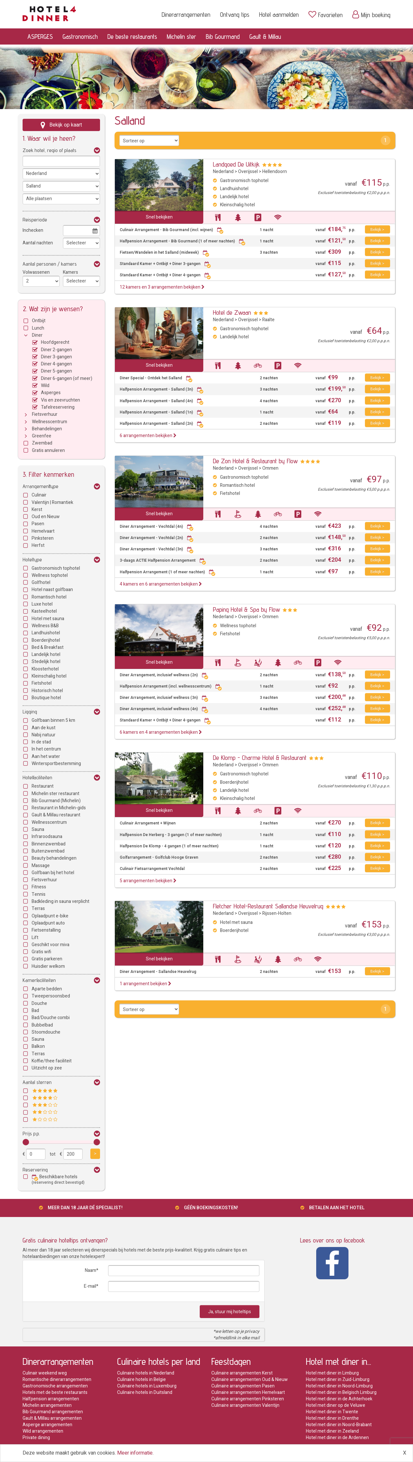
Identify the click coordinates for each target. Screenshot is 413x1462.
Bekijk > (377, 229)
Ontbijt (38, 320)
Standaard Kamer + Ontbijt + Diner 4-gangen (165, 275)
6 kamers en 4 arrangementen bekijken (161, 732)
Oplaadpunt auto (48, 923)
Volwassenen (36, 272)
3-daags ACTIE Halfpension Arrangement (163, 560)
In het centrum (46, 749)
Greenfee (41, 436)
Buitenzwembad (48, 851)
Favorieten (325, 14)
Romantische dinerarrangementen (57, 1379)
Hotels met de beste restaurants (55, 1392)
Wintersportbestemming (56, 763)
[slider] (26, 1142)
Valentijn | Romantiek (52, 502)
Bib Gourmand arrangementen (53, 1411)
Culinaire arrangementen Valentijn (245, 1405)
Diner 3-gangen (56, 356)
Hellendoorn (274, 171)
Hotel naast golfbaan (52, 589)
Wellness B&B (45, 625)
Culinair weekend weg (45, 1373)
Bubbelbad (42, 1025)
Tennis (38, 894)
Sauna (38, 829)
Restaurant (43, 786)
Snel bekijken (159, 217)
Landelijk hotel (46, 654)
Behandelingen (47, 428)
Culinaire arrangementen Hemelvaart (248, 1392)
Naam (90, 1270)
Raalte (268, 319)
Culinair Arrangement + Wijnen (148, 823)
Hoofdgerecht (55, 342)
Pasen (38, 523)
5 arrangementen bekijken (148, 880)
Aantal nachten (38, 243)
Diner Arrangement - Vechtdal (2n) (157, 538)
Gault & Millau (265, 36)
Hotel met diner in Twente (332, 1411)
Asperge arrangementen (47, 1424)
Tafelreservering (58, 407)
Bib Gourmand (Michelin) (56, 800)
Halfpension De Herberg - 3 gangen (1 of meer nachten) (171, 835)
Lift (35, 937)
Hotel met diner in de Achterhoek (339, 1399)
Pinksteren (43, 538)
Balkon (38, 1046)
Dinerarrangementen (186, 14)
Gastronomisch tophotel (56, 568)
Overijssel (248, 171)
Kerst (37, 509)
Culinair (39, 495)
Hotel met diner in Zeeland (332, 1431)
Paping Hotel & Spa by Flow (246, 609)
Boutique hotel (46, 697)
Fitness (39, 887)
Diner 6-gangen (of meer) (66, 378)
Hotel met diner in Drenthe (332, 1418)
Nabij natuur (43, 734)
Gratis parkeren (47, 959)
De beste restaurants (132, 36)
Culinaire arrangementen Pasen (243, 1386)
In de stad (41, 742)
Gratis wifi (41, 951)
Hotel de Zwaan (232, 312)
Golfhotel (41, 582)
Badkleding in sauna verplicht (60, 901)
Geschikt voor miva (50, 944)
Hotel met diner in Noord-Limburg (339, 1386)
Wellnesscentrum (49, 421)
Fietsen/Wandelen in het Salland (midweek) (164, 252)
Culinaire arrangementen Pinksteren (247, 1399)
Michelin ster (181, 36)
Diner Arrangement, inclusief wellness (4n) (164, 709)
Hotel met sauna (48, 618)
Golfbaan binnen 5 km (53, 720)
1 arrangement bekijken (145, 983)
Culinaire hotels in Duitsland (144, 1392)
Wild (45, 385)
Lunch (38, 328)
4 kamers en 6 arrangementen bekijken (161, 584)
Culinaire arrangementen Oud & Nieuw (249, 1379)
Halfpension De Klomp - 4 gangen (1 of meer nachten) (169, 846)
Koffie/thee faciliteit (52, 1061)
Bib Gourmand (223, 36)
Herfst (38, 545)
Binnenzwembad (48, 844)
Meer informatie (135, 1453)
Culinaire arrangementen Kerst (242, 1373)
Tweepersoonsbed (51, 996)
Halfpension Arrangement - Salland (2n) (162, 423)
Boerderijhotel (46, 640)
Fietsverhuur (44, 414)
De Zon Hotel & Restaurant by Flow (255, 461)
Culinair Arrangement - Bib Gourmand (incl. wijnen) (172, 230)
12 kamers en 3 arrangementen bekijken (162, 287)
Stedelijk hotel (46, 661)
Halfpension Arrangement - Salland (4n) (162, 401)
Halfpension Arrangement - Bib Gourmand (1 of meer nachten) (183, 241)
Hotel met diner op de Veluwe (335, 1405)
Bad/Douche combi (51, 1017)
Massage (41, 865)
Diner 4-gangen (56, 364)
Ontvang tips (234, 14)
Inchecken (33, 230)
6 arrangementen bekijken (148, 435)
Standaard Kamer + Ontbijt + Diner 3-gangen (165, 264)
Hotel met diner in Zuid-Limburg (337, 1379)
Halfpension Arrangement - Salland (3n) (162, 389)
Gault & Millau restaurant (56, 815)
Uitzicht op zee (47, 1068)
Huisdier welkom (48, 966)
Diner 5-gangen (56, 371)
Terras (38, 908)
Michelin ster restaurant (55, 793)
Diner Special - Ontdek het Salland (156, 378)
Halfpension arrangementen (51, 1399)
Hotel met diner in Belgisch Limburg (341, 1392)
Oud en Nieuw (46, 516)
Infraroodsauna (47, 836)
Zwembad (42, 443)
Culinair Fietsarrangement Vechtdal (152, 869)
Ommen (270, 468)
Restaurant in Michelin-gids (59, 807)
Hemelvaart (43, 531)
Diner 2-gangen (56, 349)
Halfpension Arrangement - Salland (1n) (162, 412)
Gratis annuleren (48, 450)
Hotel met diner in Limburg (332, 1373)
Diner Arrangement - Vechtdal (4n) (157, 526)
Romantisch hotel (49, 597)
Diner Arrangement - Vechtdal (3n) (157, 549)
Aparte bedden (47, 989)
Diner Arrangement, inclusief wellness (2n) (164, 675)
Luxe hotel (42, 604)
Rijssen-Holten (276, 913)
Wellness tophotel (50, 575)
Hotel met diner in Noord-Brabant (339, 1424)
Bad (35, 1010)
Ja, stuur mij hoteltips (229, 1311)
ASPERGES (40, 36)
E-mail (90, 1286)
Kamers (70, 272)
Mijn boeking (371, 14)
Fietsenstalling (46, 930)
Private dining (36, 1437)
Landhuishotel (46, 632)
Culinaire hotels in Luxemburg (146, 1386)
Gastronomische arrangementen (55, 1386)
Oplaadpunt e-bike (50, 916)
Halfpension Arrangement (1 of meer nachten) (168, 572)
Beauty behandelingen (54, 858)
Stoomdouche (46, 1032)
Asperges (51, 392)
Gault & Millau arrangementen (52, 1418)
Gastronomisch (80, 36)
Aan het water (46, 756)
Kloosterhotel (45, 669)
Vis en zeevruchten (60, 400)
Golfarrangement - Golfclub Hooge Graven (159, 857)
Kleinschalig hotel (49, 676)
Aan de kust (43, 727)
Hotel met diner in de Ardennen (337, 1437)
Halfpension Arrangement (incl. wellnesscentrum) (171, 686)
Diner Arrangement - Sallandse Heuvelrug (158, 972)
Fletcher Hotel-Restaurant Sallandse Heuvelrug (268, 906)
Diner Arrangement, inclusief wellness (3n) (164, 697)
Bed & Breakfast (48, 647)
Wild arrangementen (43, 1431)
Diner (37, 335)
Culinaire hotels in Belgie (141, 1379)
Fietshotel (42, 683)
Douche (39, 1003)
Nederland (223, 171)
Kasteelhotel (44, 611)
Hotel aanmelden (279, 14)
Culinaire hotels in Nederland (145, 1373)
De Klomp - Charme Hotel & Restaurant (260, 758)
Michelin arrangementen (47, 1405)
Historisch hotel (47, 690)
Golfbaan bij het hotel (53, 872)
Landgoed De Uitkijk (236, 164)
